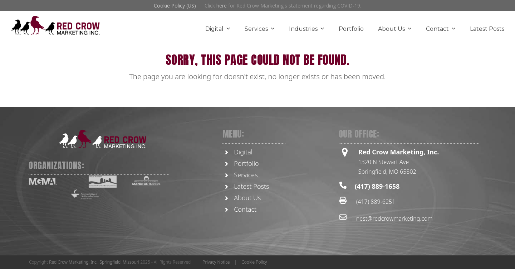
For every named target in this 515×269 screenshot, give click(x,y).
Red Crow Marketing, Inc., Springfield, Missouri (94, 262)
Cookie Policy (254, 262)
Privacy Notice (216, 262)
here (221, 5)
